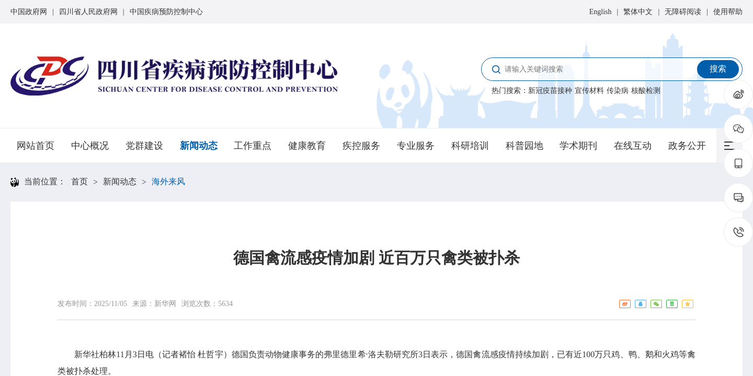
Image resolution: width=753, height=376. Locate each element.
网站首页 (35, 145)
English (600, 12)
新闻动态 (199, 145)
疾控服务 (361, 145)
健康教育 (307, 145)
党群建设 (144, 145)
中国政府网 (28, 12)
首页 (79, 181)
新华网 (165, 304)
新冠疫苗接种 (550, 91)
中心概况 (90, 145)
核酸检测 (645, 91)
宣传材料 (589, 91)
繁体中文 (638, 12)
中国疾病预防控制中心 (166, 12)
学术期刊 (578, 145)
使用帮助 (728, 12)
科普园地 (524, 145)
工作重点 (252, 145)
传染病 (618, 91)
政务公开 (687, 145)
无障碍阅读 (683, 12)
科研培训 (470, 145)
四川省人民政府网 (88, 12)
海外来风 (168, 181)
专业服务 (416, 145)
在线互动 (633, 145)
